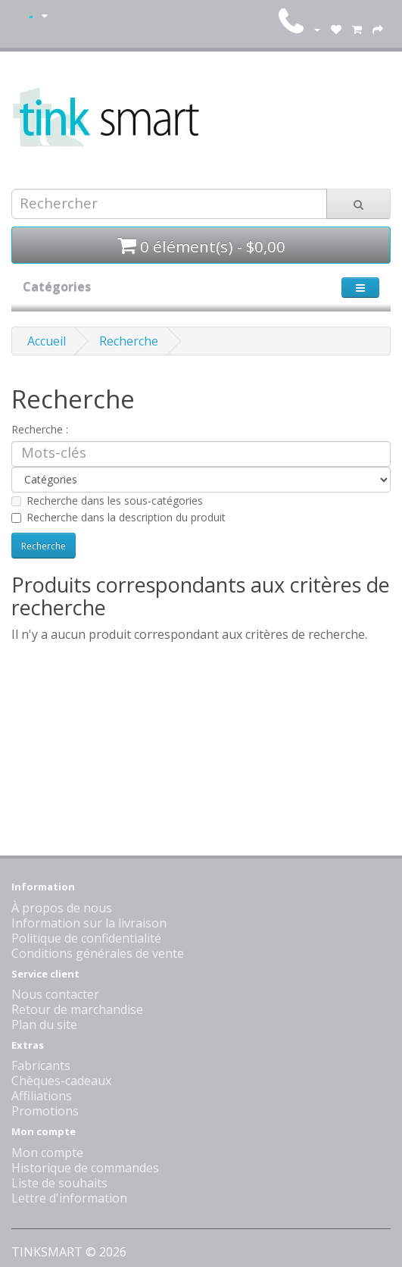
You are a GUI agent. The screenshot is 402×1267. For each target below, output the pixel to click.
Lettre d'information (69, 1198)
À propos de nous (61, 907)
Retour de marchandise (77, 1009)
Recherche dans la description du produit (118, 517)
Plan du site (44, 1024)
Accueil (46, 341)
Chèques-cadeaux (61, 1080)
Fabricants (40, 1065)
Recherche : (39, 429)
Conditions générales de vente (97, 953)
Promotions (45, 1111)
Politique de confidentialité (86, 938)
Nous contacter (55, 994)
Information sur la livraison (89, 923)
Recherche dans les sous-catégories (107, 500)
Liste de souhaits (59, 1183)
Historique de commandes (85, 1167)
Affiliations (41, 1095)
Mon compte (47, 1152)
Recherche (128, 341)
